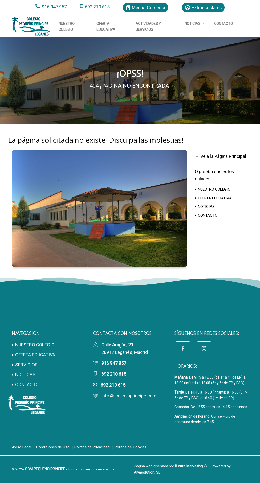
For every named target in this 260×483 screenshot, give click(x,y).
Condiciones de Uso (53, 447)
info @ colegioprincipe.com (128, 395)
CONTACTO (206, 215)
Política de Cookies (131, 447)
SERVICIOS (25, 364)
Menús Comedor (146, 7)
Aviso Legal (21, 447)
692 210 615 (95, 6)
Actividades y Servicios (148, 26)
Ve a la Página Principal (223, 156)
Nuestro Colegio (67, 26)
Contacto (223, 24)
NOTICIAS (205, 206)
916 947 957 (51, 6)
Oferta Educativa (105, 26)
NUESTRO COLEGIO (212, 189)
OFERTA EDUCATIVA (213, 198)
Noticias (194, 24)
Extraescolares (203, 7)
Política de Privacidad (92, 447)
